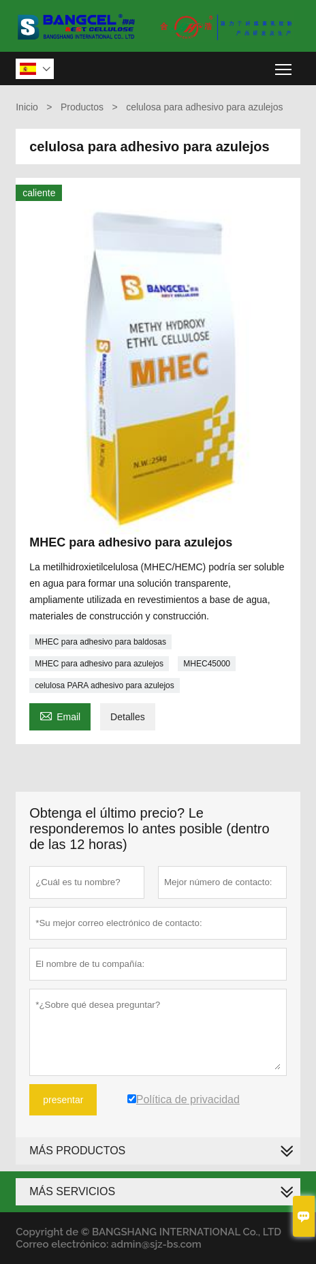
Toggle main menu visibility (284, 64)
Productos (82, 107)
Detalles (127, 716)
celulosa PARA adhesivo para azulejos (104, 685)
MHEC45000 (206, 663)
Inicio (27, 107)
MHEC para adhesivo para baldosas (100, 642)
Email (60, 715)
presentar (63, 1099)
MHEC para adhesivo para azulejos (99, 663)
